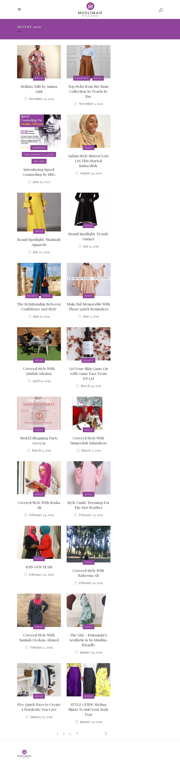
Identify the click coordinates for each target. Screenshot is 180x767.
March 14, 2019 (88, 386)
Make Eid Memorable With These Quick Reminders (88, 306)
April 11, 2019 (39, 381)
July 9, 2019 (88, 246)
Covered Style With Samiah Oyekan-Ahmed (39, 637)
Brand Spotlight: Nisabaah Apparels (39, 242)
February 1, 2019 (39, 647)
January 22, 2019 (88, 722)
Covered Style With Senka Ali (39, 505)
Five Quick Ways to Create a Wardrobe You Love (39, 707)
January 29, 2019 (88, 652)
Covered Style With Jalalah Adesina (39, 371)
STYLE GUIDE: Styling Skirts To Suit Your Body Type (88, 709)
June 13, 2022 (39, 182)
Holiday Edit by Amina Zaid (39, 89)
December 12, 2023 (39, 99)
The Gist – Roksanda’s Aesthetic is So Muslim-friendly (88, 639)
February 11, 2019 (88, 583)
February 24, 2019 (39, 515)
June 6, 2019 (39, 316)
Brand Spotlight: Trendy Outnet (88, 236)
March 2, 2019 (39, 450)
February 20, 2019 (39, 574)
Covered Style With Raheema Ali (88, 573)
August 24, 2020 (88, 173)
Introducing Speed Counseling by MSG (39, 172)
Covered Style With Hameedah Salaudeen (88, 440)
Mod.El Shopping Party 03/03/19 (39, 440)
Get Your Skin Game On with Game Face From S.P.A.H (88, 373)
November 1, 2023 (88, 104)
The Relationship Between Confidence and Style (39, 306)
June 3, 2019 (88, 316)
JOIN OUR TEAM (39, 566)
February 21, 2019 (88, 515)
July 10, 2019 (39, 252)
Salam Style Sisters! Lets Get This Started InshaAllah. (89, 160)
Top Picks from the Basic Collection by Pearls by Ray (88, 91)
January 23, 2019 (38, 717)
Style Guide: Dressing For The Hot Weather (88, 505)
